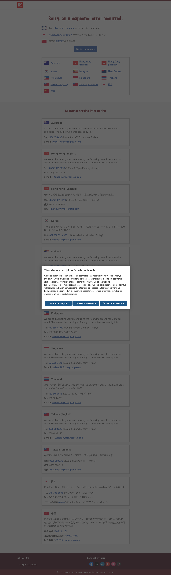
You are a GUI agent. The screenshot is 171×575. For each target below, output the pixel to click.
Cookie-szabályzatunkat (66, 294)
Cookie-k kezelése (86, 303)
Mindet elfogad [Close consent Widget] (58, 303)
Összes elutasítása (113, 303)
